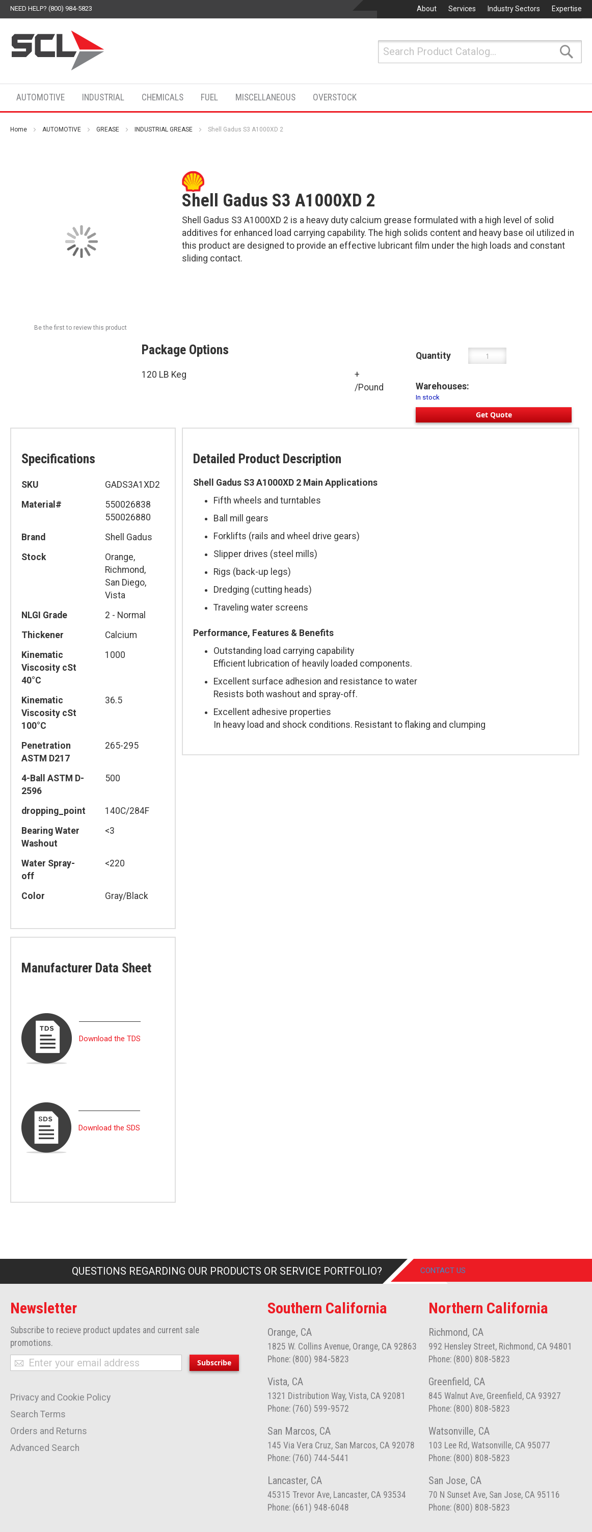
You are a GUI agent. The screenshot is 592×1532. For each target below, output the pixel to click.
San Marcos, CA (299, 1431)
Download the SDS (109, 1127)
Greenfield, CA (456, 1382)
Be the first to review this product (80, 327)
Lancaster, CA (294, 1480)
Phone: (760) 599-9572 (308, 1409)
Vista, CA (285, 1382)
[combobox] (480, 51)
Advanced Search (44, 1448)
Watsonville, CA (459, 1431)
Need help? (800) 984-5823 (51, 8)
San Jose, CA (454, 1480)
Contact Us (450, 1271)
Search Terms (38, 1414)
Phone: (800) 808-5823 (469, 1359)
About (427, 9)
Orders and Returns (48, 1431)
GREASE (107, 129)
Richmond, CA (455, 1332)
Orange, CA (289, 1332)
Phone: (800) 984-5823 (308, 1359)
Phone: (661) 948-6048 (308, 1507)
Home (18, 129)
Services (462, 9)
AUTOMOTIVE (61, 129)
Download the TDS (110, 1038)
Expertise (567, 9)
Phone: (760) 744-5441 (308, 1458)
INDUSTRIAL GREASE (163, 129)
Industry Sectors (514, 9)
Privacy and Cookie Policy (60, 1397)
